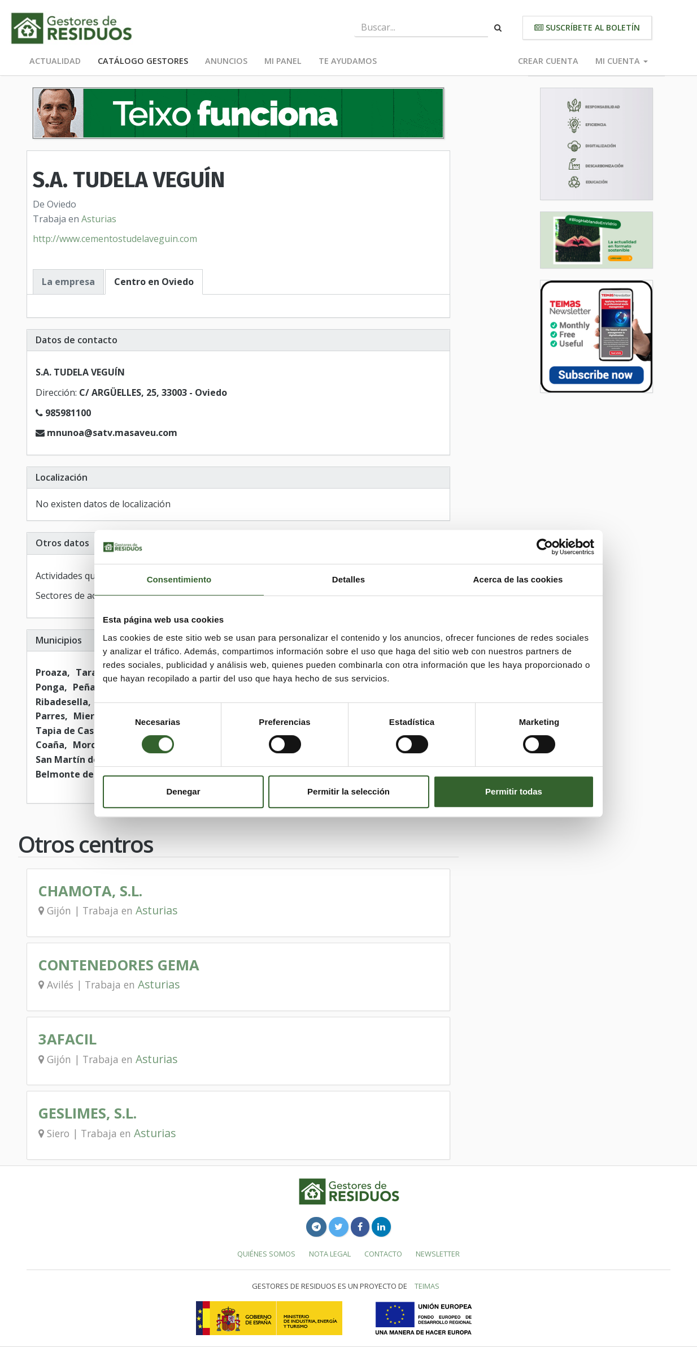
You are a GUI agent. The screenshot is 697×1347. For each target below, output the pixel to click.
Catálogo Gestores (143, 60)
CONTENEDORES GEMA (118, 965)
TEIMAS (427, 1286)
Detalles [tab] (348, 579)
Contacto (383, 1254)
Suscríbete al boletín (587, 27)
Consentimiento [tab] (179, 579)
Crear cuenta (548, 60)
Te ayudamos (348, 60)
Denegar (183, 791)
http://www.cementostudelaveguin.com (115, 238)
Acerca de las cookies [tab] (518, 579)
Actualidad (55, 60)
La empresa (68, 281)
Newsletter (438, 1254)
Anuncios (226, 60)
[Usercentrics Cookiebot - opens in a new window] (544, 546)
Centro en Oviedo (154, 281)
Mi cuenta (621, 60)
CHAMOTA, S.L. (90, 891)
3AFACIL (67, 1039)
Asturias (98, 219)
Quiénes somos (266, 1254)
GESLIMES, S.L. (87, 1113)
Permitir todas (513, 791)
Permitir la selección (348, 791)
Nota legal (330, 1254)
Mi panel (283, 60)
